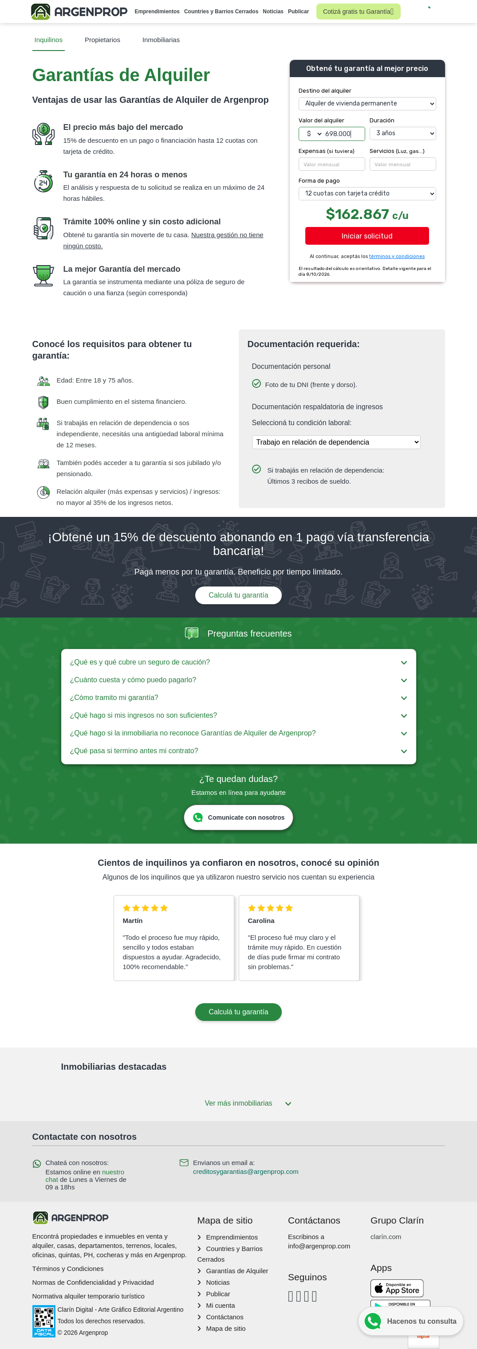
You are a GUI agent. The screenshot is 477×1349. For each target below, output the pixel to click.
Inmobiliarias (161, 39)
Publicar (298, 11)
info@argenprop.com (319, 1246)
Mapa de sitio (225, 1328)
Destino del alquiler (325, 90)
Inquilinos (49, 39)
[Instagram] (299, 1296)
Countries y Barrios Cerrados (221, 11)
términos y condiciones (397, 256)
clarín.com (386, 1236)
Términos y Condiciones (68, 1268)
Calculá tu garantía (238, 595)
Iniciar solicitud (367, 236)
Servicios (397, 151)
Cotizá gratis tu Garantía (358, 11)
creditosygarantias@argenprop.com (246, 1171)
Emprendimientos (157, 11)
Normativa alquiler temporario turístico (88, 1296)
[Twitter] (314, 1296)
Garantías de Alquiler (237, 1271)
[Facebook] (291, 1296)
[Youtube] (307, 1296)
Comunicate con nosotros (238, 817)
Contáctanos (224, 1317)
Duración (382, 120)
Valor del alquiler (321, 120)
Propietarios (102, 39)
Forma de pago (319, 180)
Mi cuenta (220, 1305)
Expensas (327, 151)
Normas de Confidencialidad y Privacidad (93, 1282)
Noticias (273, 11)
